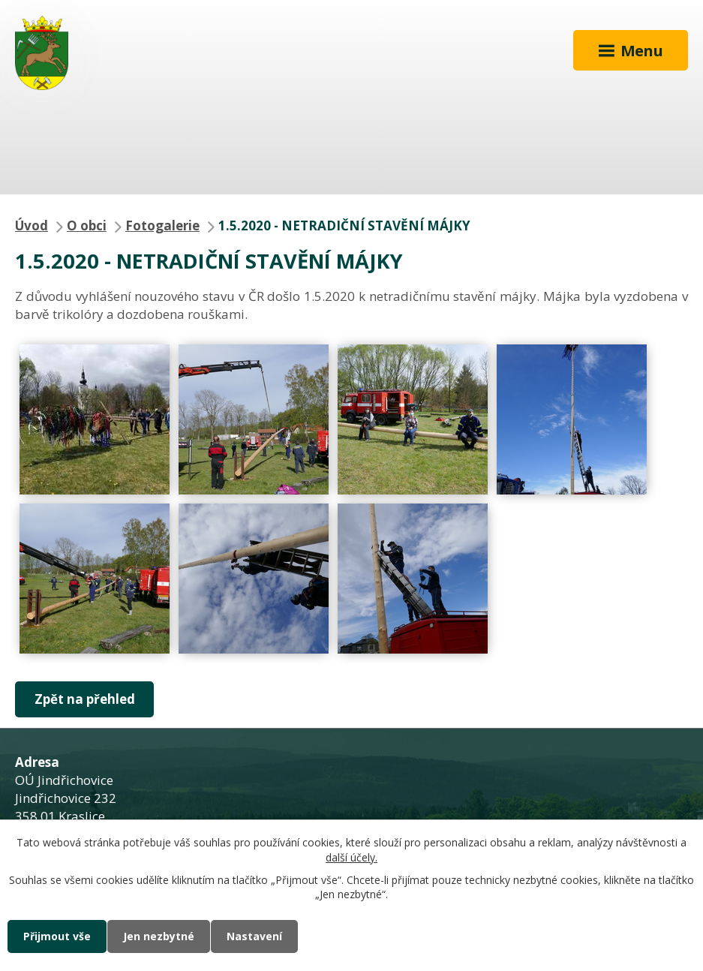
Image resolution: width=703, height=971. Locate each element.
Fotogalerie (162, 225)
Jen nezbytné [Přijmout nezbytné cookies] (158, 936)
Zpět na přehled (85, 699)
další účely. (351, 857)
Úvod (31, 225)
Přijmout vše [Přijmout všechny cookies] (57, 936)
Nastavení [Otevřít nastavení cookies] (254, 936)
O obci (87, 225)
